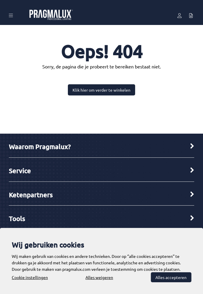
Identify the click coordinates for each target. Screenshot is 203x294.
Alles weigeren (99, 277)
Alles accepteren (171, 277)
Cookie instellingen (30, 277)
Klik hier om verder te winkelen (101, 90)
